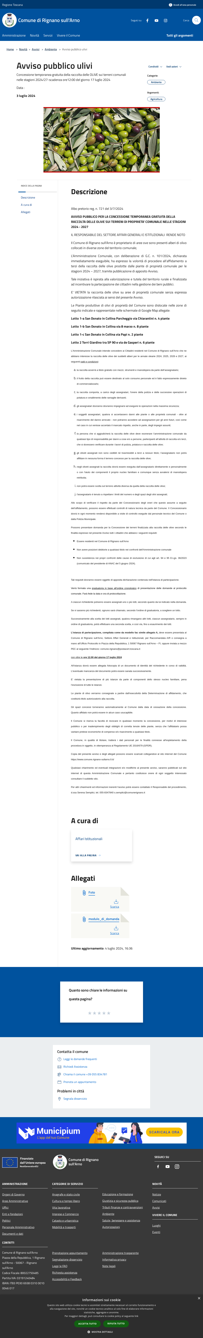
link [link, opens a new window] (136, 1316)
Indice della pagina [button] (31, 185)
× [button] (199, 1298)
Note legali (109, 1266)
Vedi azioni (174, 67)
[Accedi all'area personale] (182, 5)
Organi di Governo (13, 1194)
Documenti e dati (12, 1233)
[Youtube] (155, 20)
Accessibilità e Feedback (67, 1279)
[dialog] (101, 1316)
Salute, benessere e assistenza (121, 1220)
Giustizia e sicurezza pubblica (120, 1201)
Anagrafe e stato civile (66, 1194)
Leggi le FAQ (59, 1266)
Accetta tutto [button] (87, 1323)
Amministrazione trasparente (120, 1253)
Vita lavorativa (61, 1207)
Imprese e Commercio (65, 1214)
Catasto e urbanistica (65, 1220)
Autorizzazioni (111, 1227)
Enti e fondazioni (12, 1214)
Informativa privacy (114, 1259)
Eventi (156, 1232)
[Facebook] (146, 20)
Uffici (5, 1207)
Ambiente (51, 49)
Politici (6, 1220)
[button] (101, 1332)
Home (10, 49)
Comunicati (159, 1201)
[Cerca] (196, 20)
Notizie (156, 1194)
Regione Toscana (12, 5)
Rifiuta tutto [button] (116, 1323)
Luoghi (156, 1225)
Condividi (155, 67)
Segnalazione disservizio (67, 1259)
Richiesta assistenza (64, 1272)
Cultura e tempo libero (66, 1201)
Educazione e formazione (117, 1194)
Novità (23, 49)
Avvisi (35, 49)
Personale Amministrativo (18, 1227)
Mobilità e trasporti (64, 1227)
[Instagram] (164, 20)
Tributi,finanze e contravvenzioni (122, 1207)
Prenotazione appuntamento (69, 1253)
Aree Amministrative (15, 1201)
